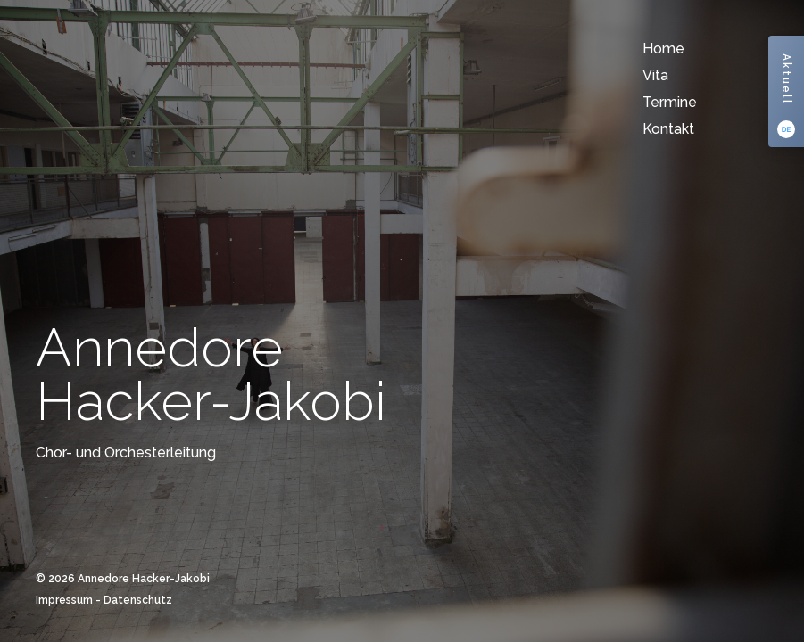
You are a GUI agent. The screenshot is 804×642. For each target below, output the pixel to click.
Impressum (64, 600)
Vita (655, 75)
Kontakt (668, 128)
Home (663, 48)
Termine (669, 102)
